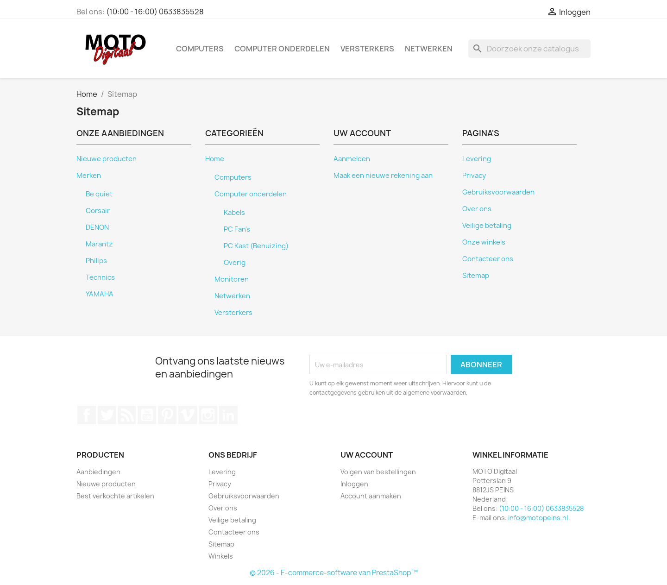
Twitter (107, 415)
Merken (88, 175)
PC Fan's (237, 229)
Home (214, 159)
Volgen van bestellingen (378, 471)
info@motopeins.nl (538, 517)
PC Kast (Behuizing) (256, 246)
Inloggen (354, 483)
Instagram (208, 415)
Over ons (476, 209)
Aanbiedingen (98, 471)
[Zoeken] (529, 48)
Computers (200, 49)
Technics (100, 277)
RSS (127, 415)
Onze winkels (483, 242)
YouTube (147, 415)
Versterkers (367, 49)
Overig (234, 262)
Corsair (98, 210)
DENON (97, 227)
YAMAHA (99, 294)
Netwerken (429, 49)
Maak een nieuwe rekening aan (383, 175)
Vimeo (187, 415)
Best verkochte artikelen (115, 495)
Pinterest (167, 415)
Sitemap (475, 275)
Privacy (474, 175)
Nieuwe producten (106, 159)
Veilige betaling (486, 225)
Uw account (366, 455)
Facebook (86, 415)
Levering (476, 159)
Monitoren (231, 279)
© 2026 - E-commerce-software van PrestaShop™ (334, 573)
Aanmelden (352, 159)
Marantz (99, 244)
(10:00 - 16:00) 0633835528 (155, 11)
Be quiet (99, 194)
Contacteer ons (487, 259)
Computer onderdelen (282, 49)
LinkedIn (228, 415)
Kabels (234, 212)
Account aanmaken (370, 495)
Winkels (220, 556)
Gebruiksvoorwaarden (498, 192)
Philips (96, 260)
